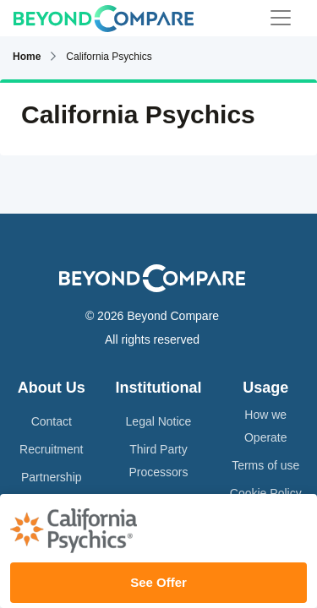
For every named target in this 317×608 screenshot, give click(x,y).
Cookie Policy (266, 493)
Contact (51, 421)
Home (27, 56)
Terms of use (265, 465)
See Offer (158, 582)
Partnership (51, 477)
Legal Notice (159, 421)
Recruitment (51, 449)
